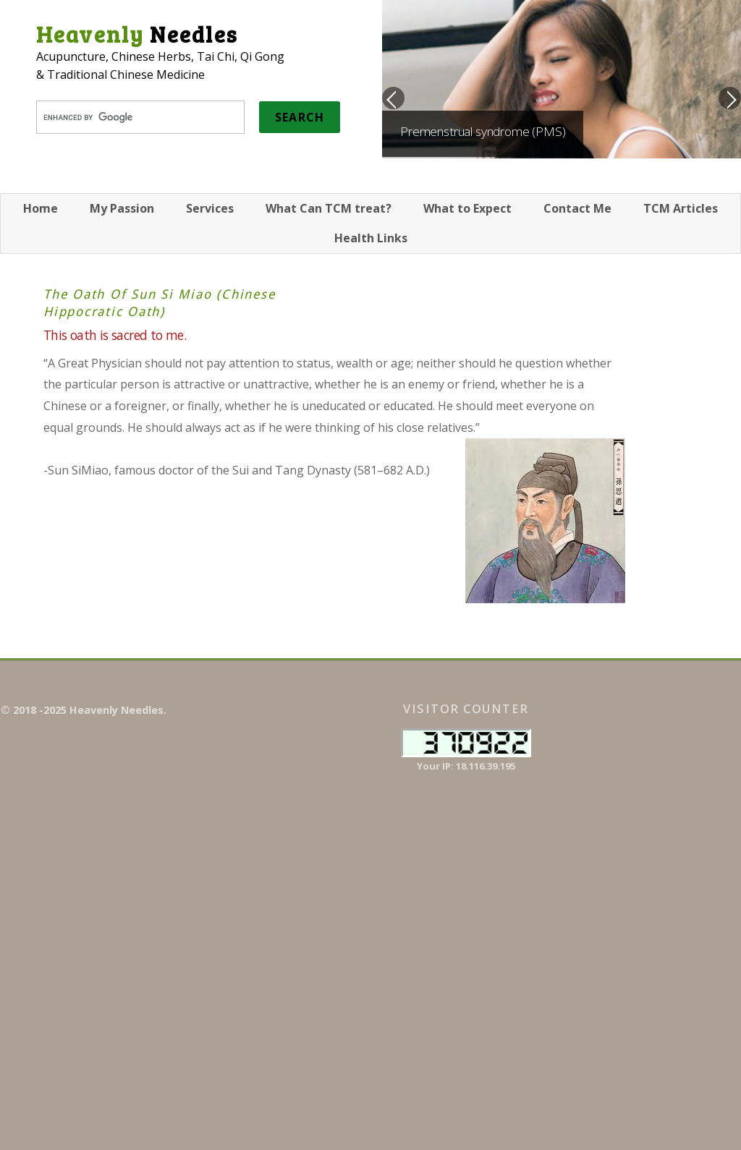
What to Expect (467, 208)
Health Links (370, 238)
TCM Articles (680, 208)
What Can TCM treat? (328, 208)
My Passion (122, 208)
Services (210, 208)
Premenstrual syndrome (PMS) (482, 131)
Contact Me (577, 208)
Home (40, 208)
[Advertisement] (657, 918)
